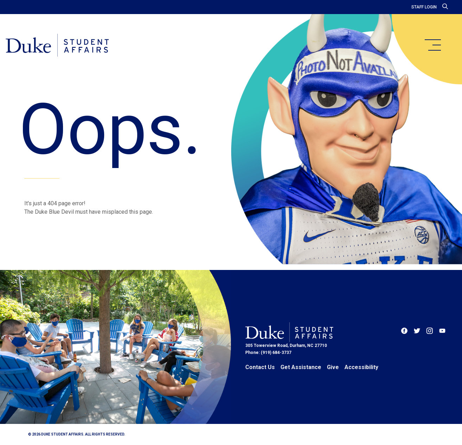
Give (333, 367)
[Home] (57, 46)
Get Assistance (300, 367)
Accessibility (361, 367)
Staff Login (424, 7)
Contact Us (260, 367)
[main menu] (432, 45)
